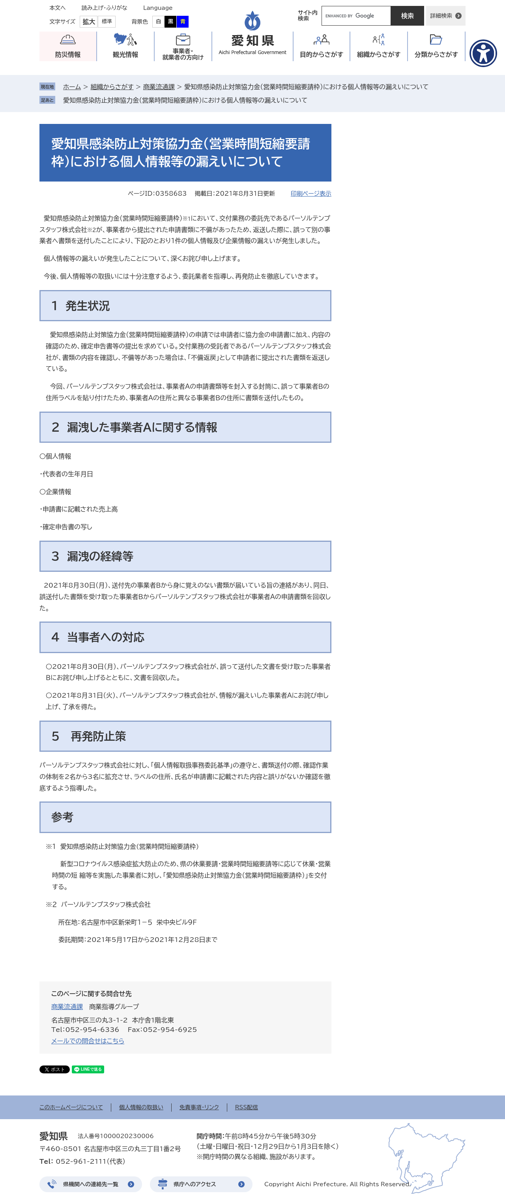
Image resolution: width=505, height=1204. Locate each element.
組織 (379, 54)
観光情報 (125, 54)
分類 (436, 54)
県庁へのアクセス (195, 1184)
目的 (322, 54)
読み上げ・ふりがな (104, 8)
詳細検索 (441, 16)
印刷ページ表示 (311, 194)
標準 (107, 21)
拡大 (88, 22)
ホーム (72, 87)
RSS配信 (246, 1107)
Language (158, 8)
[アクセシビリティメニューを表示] (483, 53)
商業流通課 (159, 87)
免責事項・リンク (199, 1107)
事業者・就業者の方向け (183, 54)
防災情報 (67, 54)
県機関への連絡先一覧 (90, 1184)
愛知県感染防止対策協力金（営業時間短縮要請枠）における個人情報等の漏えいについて (185, 100)
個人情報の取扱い (141, 1107)
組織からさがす (111, 87)
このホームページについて (71, 1107)
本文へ (57, 8)
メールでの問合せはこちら (87, 1041)
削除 (313, 100)
